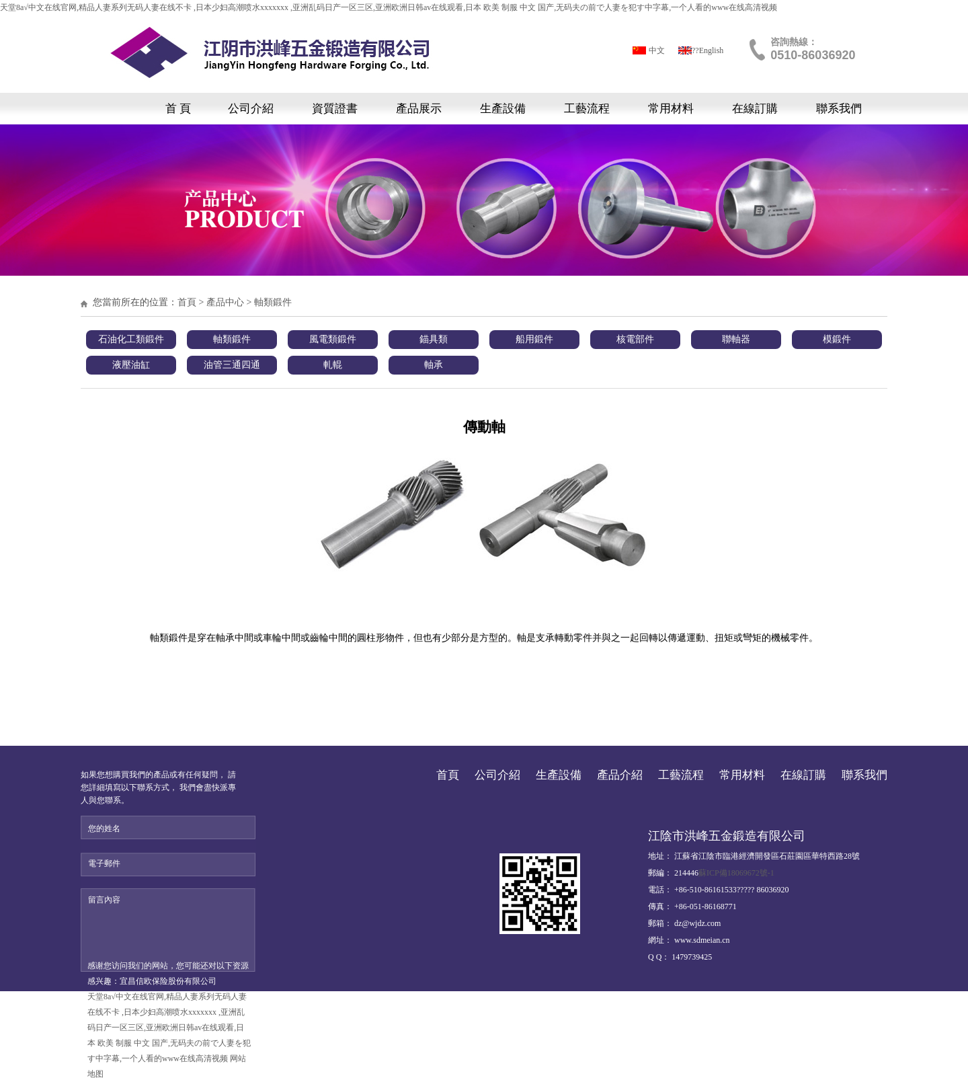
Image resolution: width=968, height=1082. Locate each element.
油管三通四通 (232, 365)
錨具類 (433, 339)
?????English (702, 50)
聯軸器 (736, 339)
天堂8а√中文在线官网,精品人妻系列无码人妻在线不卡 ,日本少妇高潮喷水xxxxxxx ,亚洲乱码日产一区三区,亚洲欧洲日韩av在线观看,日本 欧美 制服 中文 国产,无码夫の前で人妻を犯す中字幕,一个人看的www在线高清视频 (388, 7)
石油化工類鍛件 (131, 339)
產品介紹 (620, 775)
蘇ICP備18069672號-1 (736, 873)
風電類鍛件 (332, 339)
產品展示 (419, 108)
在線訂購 (755, 108)
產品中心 (225, 302)
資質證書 (335, 108)
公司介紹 (251, 108)
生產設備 (503, 108)
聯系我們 (839, 108)
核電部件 (635, 339)
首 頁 (178, 108)
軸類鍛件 (273, 302)
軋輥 (332, 365)
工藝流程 (587, 108)
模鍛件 (837, 339)
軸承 (433, 365)
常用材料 (671, 108)
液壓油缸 (131, 365)
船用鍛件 (534, 339)
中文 (657, 50)
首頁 (186, 302)
